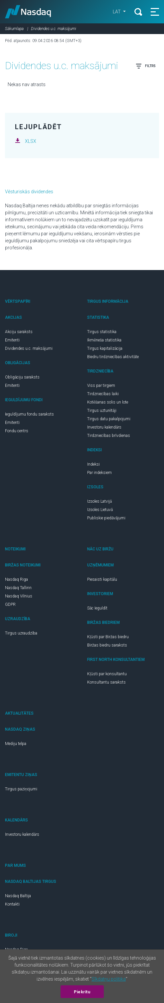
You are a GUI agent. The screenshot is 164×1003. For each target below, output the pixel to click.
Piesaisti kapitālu (102, 579)
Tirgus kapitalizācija (104, 348)
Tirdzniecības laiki (103, 394)
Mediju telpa (15, 743)
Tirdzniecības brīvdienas (108, 435)
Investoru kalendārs (104, 427)
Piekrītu (82, 992)
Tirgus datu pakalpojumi (108, 419)
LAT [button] (117, 11)
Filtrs (146, 66)
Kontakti (12, 904)
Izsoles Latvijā (99, 501)
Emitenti (12, 340)
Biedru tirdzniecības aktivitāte (113, 356)
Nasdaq (28, 11)
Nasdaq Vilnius (18, 596)
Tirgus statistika (101, 331)
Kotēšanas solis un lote (107, 402)
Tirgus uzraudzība (21, 633)
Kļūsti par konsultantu (107, 674)
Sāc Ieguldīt (97, 608)
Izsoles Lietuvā (100, 509)
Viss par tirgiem (101, 385)
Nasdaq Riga (16, 579)
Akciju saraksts (19, 331)
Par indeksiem (99, 472)
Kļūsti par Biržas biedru (108, 637)
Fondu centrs (16, 431)
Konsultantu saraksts (106, 682)
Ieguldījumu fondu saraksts (29, 414)
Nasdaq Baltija (18, 896)
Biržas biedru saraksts (107, 645)
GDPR (10, 604)
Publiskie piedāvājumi (106, 518)
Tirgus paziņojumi (21, 789)
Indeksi (93, 464)
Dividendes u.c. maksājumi (29, 348)
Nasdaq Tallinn (18, 587)
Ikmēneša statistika (104, 340)
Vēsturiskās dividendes (29, 191)
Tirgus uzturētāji (101, 410)
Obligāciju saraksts (22, 377)
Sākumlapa (14, 28)
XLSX (30, 141)
